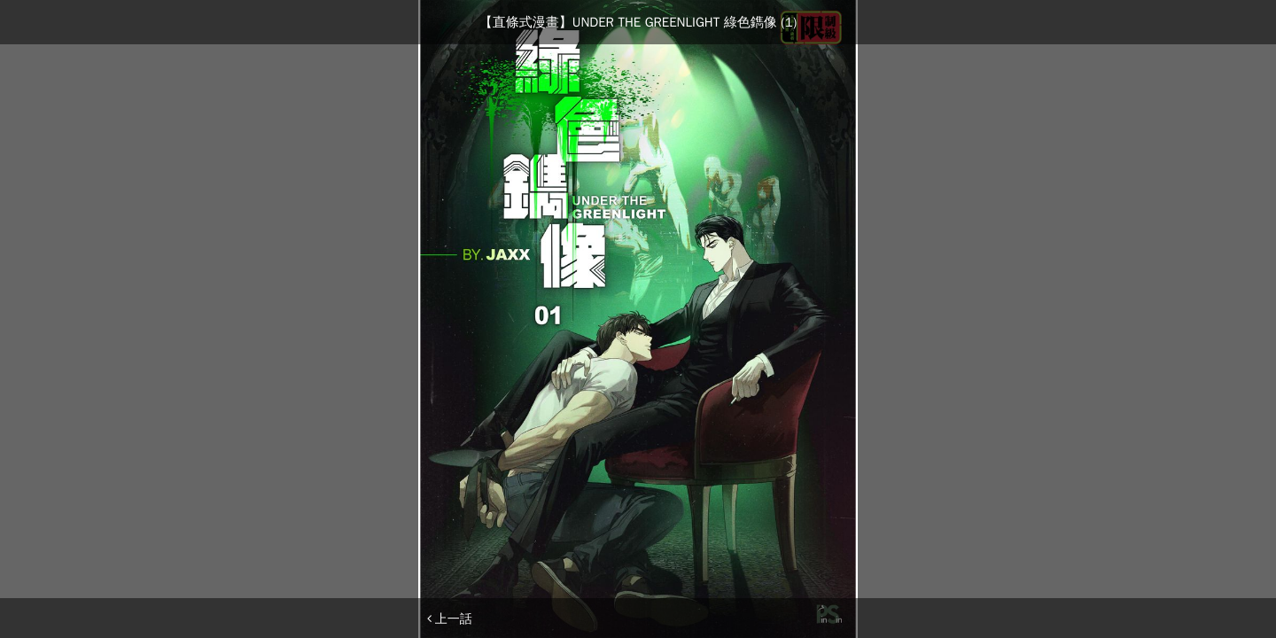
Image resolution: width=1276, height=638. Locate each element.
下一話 (826, 619)
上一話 (449, 619)
